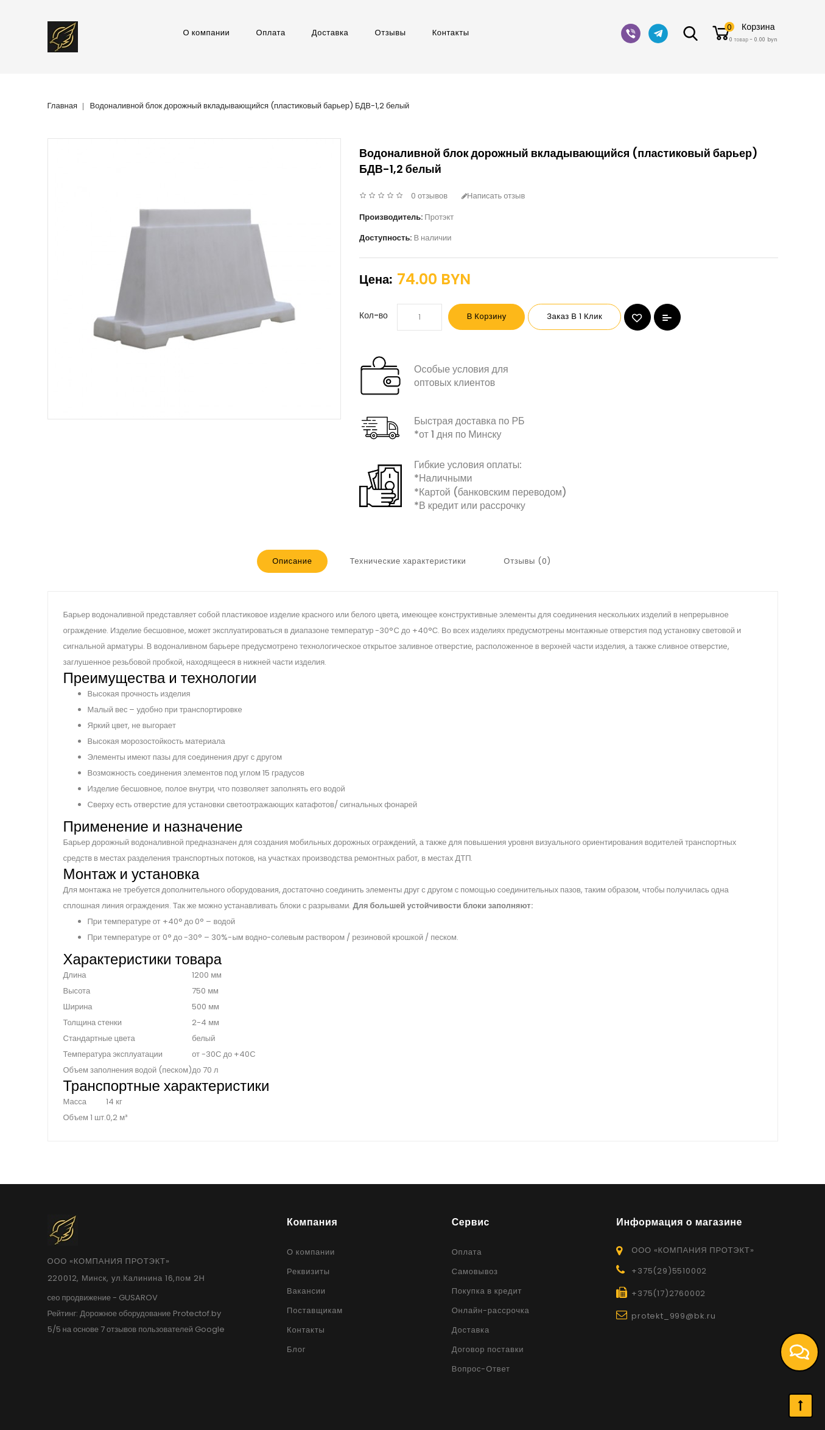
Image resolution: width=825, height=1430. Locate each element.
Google (210, 1328)
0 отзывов (429, 196)
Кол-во (373, 315)
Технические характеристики (407, 561)
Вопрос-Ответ (481, 1368)
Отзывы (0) (528, 561)
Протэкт (439, 217)
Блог (296, 1349)
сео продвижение (79, 1297)
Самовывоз (475, 1271)
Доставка (330, 32)
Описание (291, 561)
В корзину (490, 317)
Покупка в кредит (487, 1290)
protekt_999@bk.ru (673, 1315)
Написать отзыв (493, 196)
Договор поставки (488, 1349)
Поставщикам (315, 1310)
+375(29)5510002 (669, 1270)
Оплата (270, 32)
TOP (800, 1405)
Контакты (450, 32)
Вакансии (306, 1290)
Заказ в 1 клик (586, 317)
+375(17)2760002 (668, 1293)
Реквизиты (308, 1271)
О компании (206, 32)
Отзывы (389, 32)
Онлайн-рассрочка (491, 1310)
